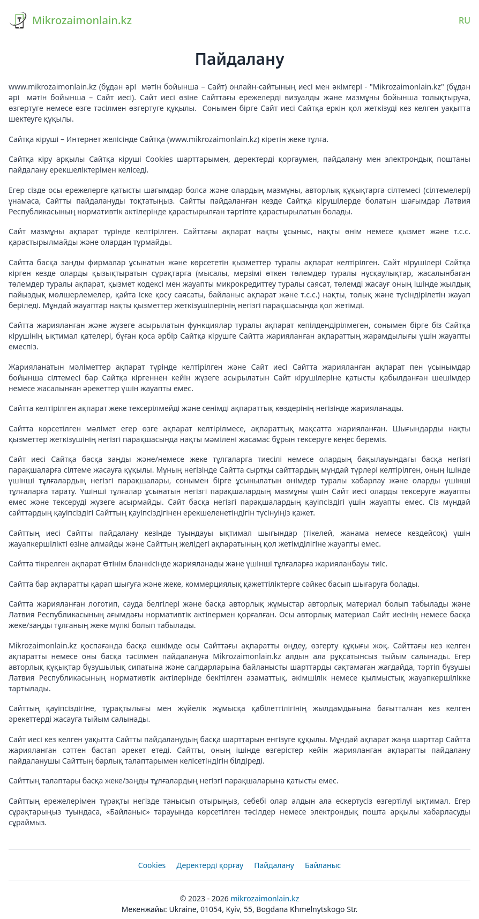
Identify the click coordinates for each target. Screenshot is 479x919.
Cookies (152, 865)
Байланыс (323, 865)
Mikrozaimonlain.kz (264, 898)
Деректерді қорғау (209, 865)
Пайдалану (274, 865)
